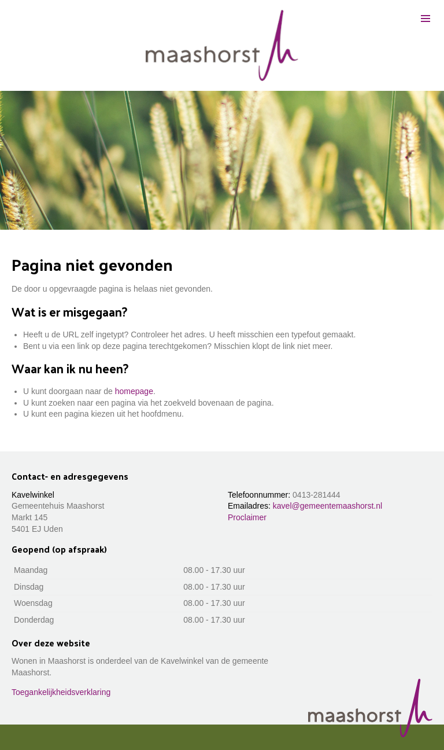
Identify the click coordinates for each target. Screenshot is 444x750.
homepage (134, 391)
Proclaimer (247, 517)
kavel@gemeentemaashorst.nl (327, 505)
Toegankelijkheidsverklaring (61, 692)
